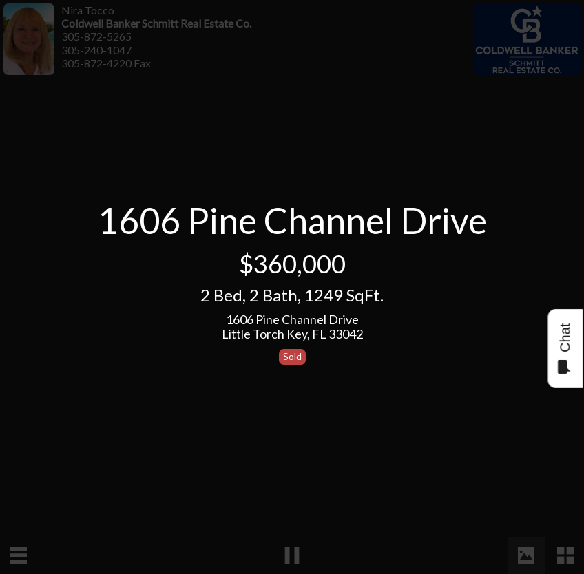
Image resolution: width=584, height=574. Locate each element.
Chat (564, 348)
